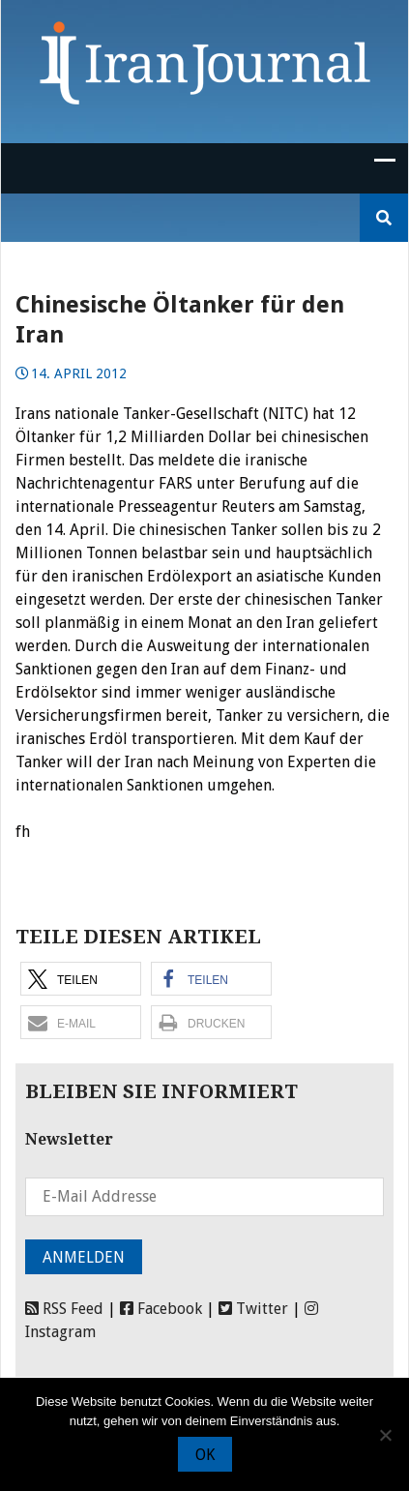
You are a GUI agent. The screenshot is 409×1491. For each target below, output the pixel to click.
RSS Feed (64, 1308)
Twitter (253, 1308)
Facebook (161, 1308)
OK (205, 1455)
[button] (80, 979)
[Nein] (384, 1435)
